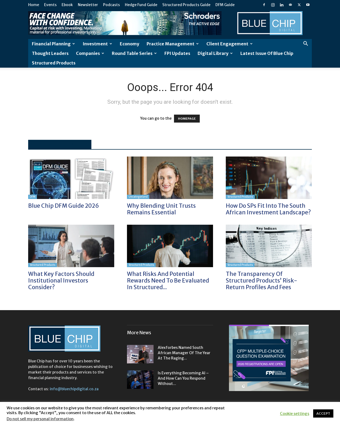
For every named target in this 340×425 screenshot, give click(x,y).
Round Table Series (134, 53)
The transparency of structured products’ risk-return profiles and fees (261, 280)
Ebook (67, 4)
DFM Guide (225, 4)
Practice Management (173, 43)
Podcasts (111, 4)
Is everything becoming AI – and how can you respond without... (183, 378)
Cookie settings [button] (294, 413)
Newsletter (88, 4)
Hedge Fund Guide (141, 4)
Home (33, 4)
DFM (32, 196)
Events (50, 4)
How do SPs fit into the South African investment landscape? (268, 209)
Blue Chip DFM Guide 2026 (63, 205)
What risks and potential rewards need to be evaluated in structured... (168, 280)
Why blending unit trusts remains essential (161, 209)
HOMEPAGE (187, 118)
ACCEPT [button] (323, 413)
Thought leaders (50, 53)
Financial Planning (53, 43)
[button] (305, 44)
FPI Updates (177, 53)
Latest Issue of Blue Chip (266, 53)
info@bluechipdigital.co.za (74, 389)
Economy (129, 43)
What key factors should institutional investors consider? (61, 280)
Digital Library (215, 53)
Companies (90, 53)
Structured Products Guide (186, 4)
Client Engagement (229, 43)
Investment (97, 43)
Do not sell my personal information (40, 419)
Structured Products (53, 63)
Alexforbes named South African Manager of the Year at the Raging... (184, 353)
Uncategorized (138, 196)
